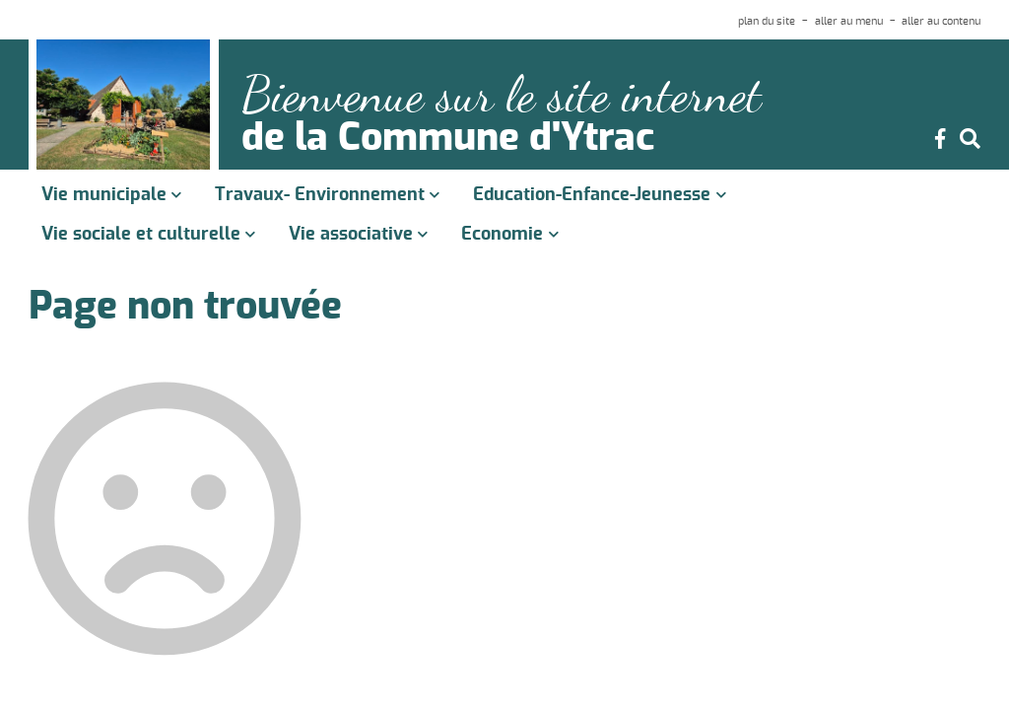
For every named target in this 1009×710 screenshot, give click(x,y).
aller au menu (849, 21)
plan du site (766, 21)
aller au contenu (941, 21)
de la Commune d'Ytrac (447, 139)
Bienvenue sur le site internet (501, 95)
